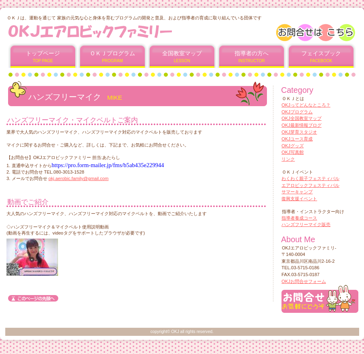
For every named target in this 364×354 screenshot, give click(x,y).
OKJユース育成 (297, 138)
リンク (288, 159)
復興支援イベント (299, 198)
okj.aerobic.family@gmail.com (79, 178)
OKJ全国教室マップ (301, 118)
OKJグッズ (292, 145)
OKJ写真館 (292, 152)
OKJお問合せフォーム (303, 281)
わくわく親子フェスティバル (310, 178)
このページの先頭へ (33, 298)
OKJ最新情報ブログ (301, 125)
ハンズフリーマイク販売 (305, 224)
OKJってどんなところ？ (305, 105)
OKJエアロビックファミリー (104, 31)
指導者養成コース (299, 218)
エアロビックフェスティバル (310, 185)
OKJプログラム (297, 111)
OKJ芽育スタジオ (299, 132)
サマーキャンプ (297, 191)
